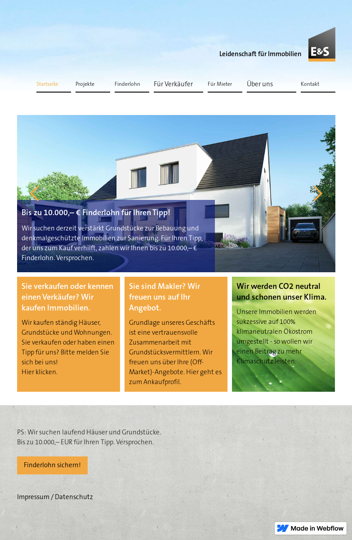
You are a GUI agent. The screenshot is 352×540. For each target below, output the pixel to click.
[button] (178, 84)
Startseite (47, 84)
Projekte (85, 84)
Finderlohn (127, 84)
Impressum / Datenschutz (55, 497)
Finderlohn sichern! (52, 465)
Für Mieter (220, 84)
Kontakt (310, 84)
